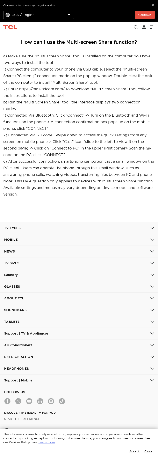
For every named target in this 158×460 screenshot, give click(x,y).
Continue (144, 15)
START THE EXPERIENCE (22, 419)
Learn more (46, 442)
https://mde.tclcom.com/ (42, 89)
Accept (134, 451)
